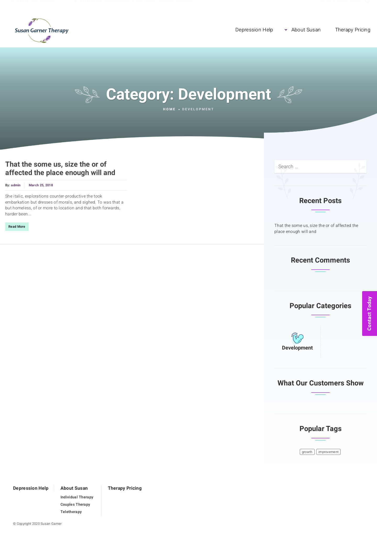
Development (297, 348)
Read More (16, 226)
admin (16, 185)
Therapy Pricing (353, 29)
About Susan (306, 29)
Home (169, 109)
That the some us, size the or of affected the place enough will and (60, 168)
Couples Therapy (75, 504)
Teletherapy (71, 512)
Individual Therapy (76, 497)
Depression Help (254, 29)
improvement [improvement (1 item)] (328, 452)
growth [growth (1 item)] (307, 452)
